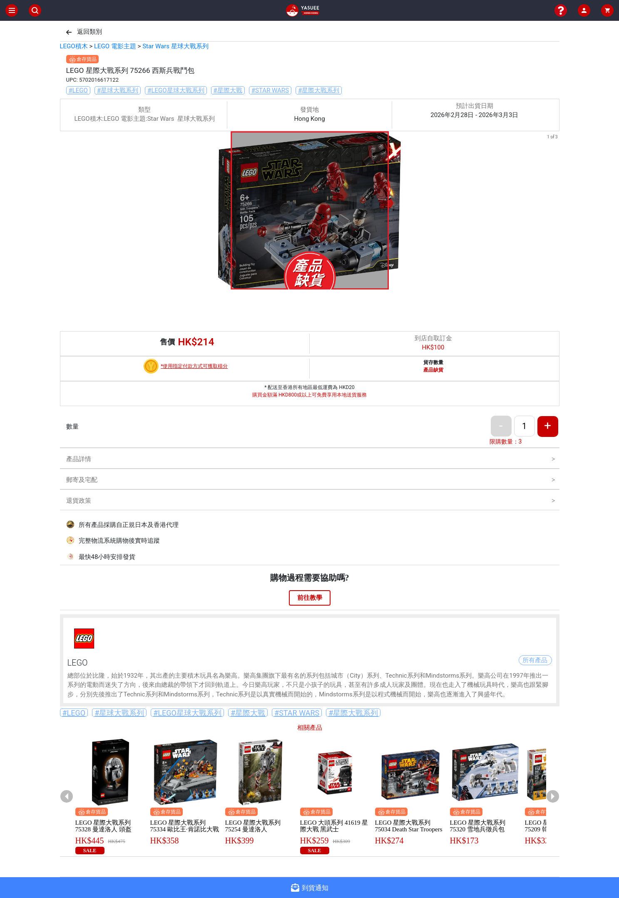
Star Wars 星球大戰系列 (175, 46)
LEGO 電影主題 (115, 46)
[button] (299, 283)
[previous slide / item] (66, 211)
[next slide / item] (553, 211)
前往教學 (309, 597)
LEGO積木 (74, 46)
